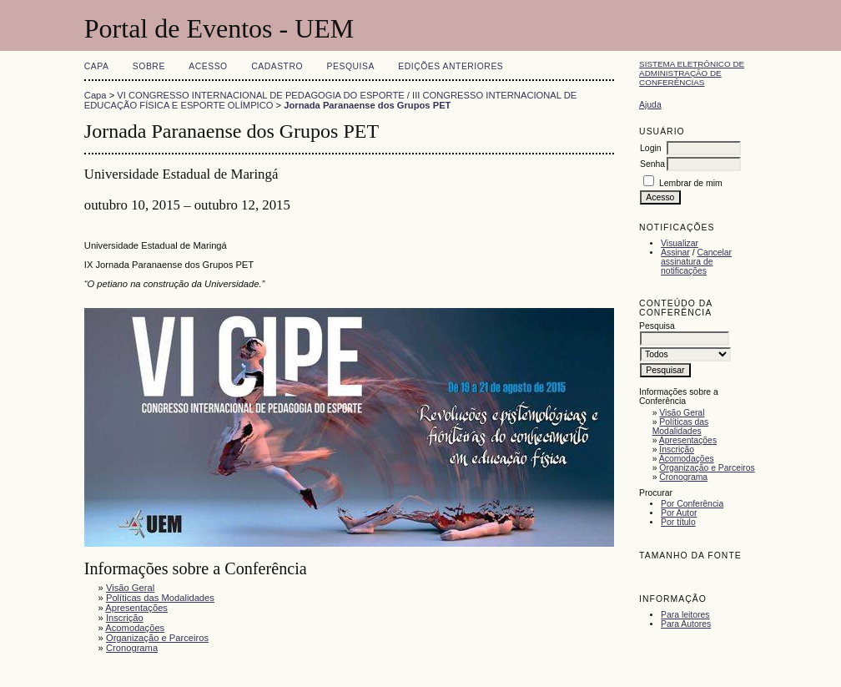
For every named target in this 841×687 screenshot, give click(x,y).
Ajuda (650, 104)
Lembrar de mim (691, 183)
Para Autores (686, 624)
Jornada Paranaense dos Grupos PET (367, 105)
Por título (678, 522)
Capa (96, 66)
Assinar (675, 252)
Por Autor (679, 513)
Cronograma (683, 477)
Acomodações (686, 458)
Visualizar (679, 243)
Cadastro (277, 66)
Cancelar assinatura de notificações (696, 261)
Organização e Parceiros (706, 467)
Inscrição (676, 449)
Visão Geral (681, 412)
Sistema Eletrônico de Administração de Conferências (691, 73)
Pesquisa (351, 66)
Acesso (208, 66)
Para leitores (685, 614)
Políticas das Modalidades (680, 426)
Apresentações (688, 440)
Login (650, 148)
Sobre (149, 66)
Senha (652, 164)
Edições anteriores (450, 66)
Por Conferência (692, 503)
